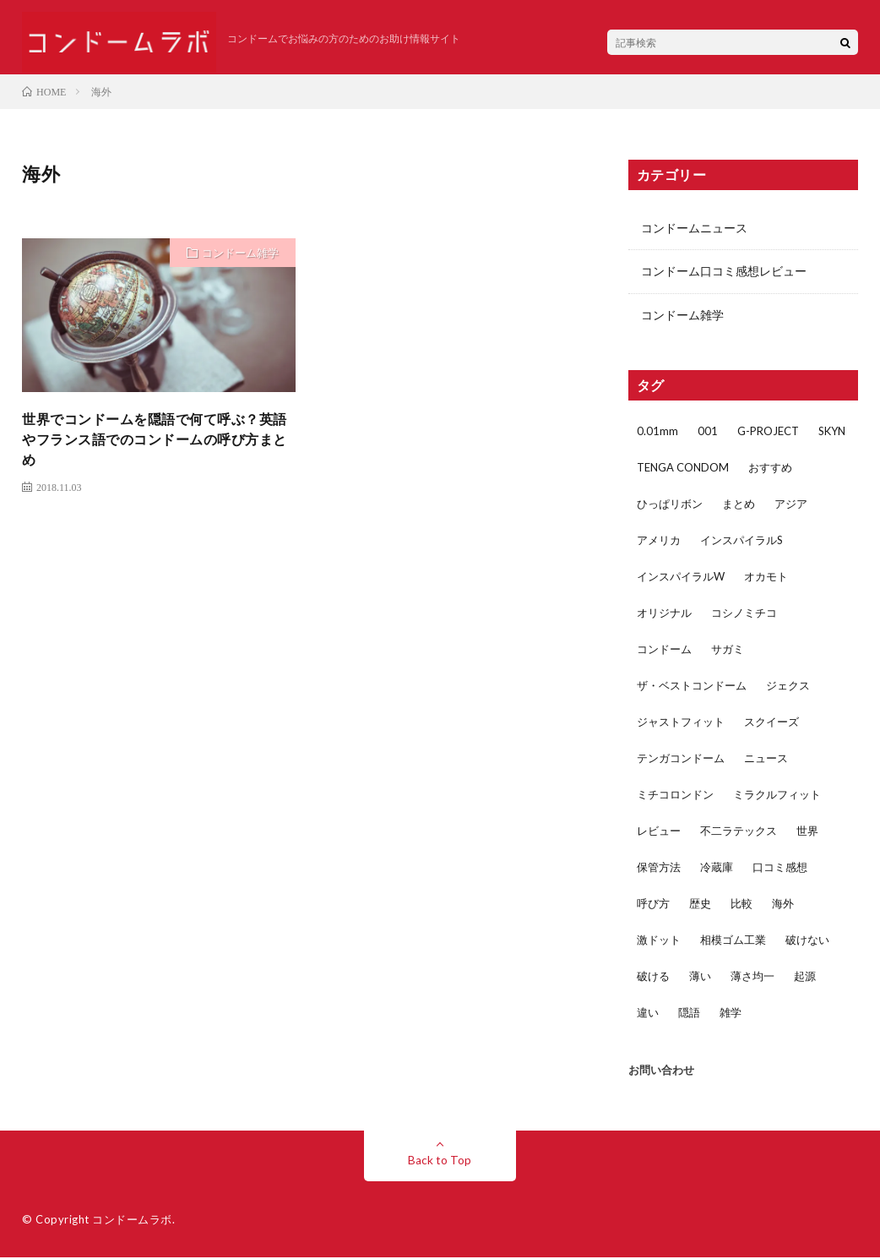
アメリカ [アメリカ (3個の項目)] (659, 541)
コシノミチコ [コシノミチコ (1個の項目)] (744, 614)
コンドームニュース (694, 228)
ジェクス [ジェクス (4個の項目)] (788, 687)
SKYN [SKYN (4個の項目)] (831, 432)
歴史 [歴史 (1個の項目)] (700, 905)
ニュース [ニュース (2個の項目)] (766, 759)
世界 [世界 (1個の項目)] (807, 832)
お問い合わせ (661, 1071)
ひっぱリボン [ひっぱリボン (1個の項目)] (670, 505)
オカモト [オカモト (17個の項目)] (766, 578)
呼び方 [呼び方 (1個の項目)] (653, 905)
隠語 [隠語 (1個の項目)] (689, 1014)
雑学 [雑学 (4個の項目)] (730, 1014)
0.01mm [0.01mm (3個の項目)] (657, 432)
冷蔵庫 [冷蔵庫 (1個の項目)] (716, 868)
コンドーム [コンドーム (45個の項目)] (664, 650)
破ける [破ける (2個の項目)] (653, 977)
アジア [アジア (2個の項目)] (790, 505)
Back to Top (439, 1161)
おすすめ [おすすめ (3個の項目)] (770, 469)
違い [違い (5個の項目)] (648, 1014)
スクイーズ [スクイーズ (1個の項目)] (771, 723)
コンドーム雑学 (240, 252)
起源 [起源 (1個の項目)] (805, 977)
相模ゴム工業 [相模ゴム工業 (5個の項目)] (733, 941)
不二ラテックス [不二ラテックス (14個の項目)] (738, 832)
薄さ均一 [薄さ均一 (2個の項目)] (752, 977)
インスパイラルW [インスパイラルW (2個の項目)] (681, 578)
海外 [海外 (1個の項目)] (783, 905)
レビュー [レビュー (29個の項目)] (659, 832)
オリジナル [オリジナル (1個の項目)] (664, 614)
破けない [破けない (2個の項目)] (807, 941)
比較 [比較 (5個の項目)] (741, 905)
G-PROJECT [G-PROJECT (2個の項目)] (768, 432)
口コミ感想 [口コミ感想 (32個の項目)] (779, 868)
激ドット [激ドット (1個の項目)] (659, 941)
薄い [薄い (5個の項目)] (700, 977)
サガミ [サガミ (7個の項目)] (727, 650)
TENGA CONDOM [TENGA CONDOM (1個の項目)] (683, 469)
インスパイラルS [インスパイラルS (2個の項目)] (741, 541)
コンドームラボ (132, 1221)
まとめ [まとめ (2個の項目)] (738, 505)
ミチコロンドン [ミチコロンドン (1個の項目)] (675, 796)
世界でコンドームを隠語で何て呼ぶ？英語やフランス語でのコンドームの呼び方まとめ (155, 443)
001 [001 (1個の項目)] (708, 432)
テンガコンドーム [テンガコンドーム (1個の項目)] (681, 759)
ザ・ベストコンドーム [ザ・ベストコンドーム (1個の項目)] (692, 687)
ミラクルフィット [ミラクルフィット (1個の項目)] (777, 796)
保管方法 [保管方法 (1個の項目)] (659, 868)
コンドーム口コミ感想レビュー (724, 272)
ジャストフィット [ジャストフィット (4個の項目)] (681, 723)
